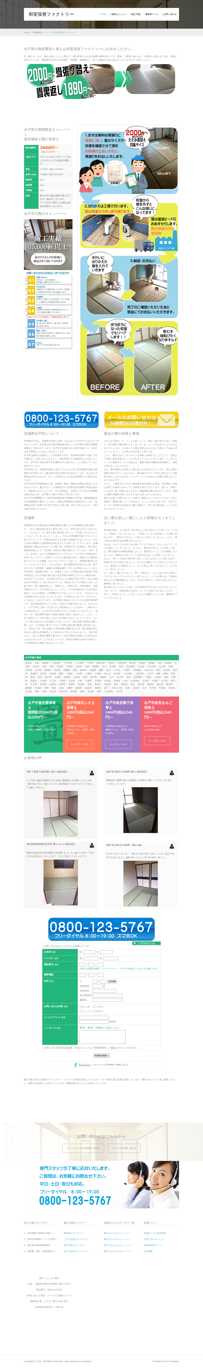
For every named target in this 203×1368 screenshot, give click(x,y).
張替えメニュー (119, 14)
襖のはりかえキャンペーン (117, 1239)
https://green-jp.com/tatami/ (78, 1361)
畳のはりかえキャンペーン (117, 1233)
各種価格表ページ (40, 32)
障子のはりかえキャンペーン (118, 1245)
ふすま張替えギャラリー (76, 1239)
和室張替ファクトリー (51, 14)
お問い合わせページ (154, 1239)
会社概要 (148, 1251)
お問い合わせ (170, 14)
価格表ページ (152, 14)
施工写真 (136, 14)
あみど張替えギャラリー (76, 1251)
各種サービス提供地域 (155, 1233)
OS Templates (172, 1361)
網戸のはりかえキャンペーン (118, 1251)
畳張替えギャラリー (74, 1233)
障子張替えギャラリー (75, 1245)
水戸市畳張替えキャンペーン (63, 32)
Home (103, 14)
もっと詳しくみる (79, 744)
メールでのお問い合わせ (124, 1148)
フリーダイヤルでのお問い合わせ (83, 1148)
